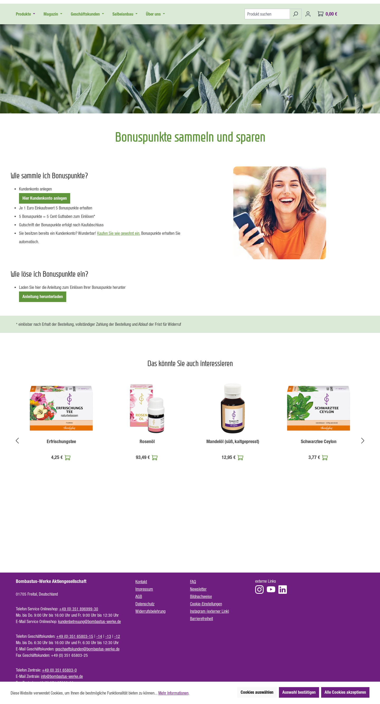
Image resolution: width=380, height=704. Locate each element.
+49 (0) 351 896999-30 (78, 608)
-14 (99, 636)
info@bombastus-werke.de (62, 676)
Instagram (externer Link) (209, 611)
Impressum (144, 589)
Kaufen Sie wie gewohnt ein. (118, 292)
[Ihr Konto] (308, 73)
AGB (138, 596)
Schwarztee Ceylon (318, 500)
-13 (108, 636)
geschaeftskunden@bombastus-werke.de (87, 648)
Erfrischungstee (61, 500)
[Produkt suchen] (267, 73)
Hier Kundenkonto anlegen (44, 257)
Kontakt (141, 581)
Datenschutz (144, 603)
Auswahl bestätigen (299, 692)
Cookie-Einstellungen (206, 603)
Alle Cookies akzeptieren (345, 692)
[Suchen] (295, 73)
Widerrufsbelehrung (150, 611)
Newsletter (198, 589)
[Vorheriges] (17, 499)
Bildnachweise (201, 596)
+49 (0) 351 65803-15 (74, 636)
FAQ (193, 581)
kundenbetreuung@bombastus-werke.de (89, 621)
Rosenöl (147, 500)
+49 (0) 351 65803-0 (59, 670)
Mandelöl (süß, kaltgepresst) (232, 500)
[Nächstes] (363, 499)
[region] (190, 499)
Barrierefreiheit (201, 618)
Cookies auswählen (257, 692)
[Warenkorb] (327, 73)
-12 (117, 636)
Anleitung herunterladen (42, 355)
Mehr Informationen (173, 693)
